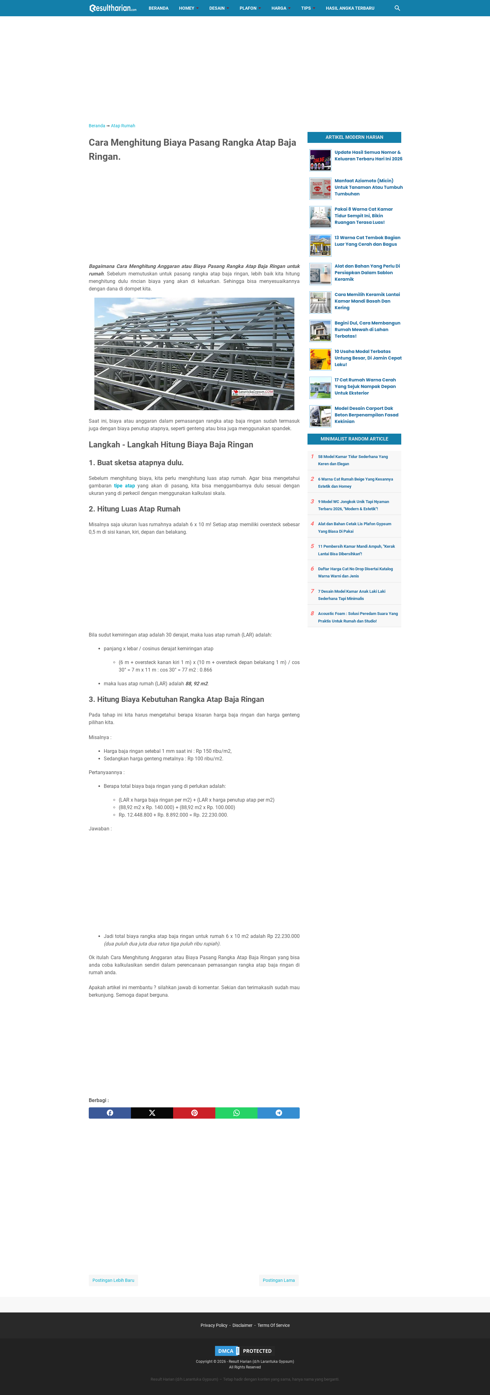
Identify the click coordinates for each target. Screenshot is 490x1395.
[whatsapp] (236, 1113)
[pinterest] (194, 1113)
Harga (279, 8)
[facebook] (110, 1113)
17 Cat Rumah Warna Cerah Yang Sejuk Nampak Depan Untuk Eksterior (365, 386)
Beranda (158, 8)
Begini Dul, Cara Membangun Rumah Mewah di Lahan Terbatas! (368, 329)
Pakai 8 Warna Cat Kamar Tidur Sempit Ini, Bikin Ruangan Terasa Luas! (364, 215)
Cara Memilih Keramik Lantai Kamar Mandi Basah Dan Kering (367, 301)
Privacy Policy (214, 1325)
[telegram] (279, 1113)
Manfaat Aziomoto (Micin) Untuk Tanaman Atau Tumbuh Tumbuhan (369, 187)
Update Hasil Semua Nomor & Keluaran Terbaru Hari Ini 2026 (368, 155)
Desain (217, 8)
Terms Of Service (274, 1325)
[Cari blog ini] (397, 8)
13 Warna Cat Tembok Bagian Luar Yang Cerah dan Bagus (368, 240)
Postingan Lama (279, 1280)
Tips (306, 8)
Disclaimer (242, 1325)
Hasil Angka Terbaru (350, 8)
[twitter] (152, 1113)
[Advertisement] (245, 69)
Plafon (248, 8)
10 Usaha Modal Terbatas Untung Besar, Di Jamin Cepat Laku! (368, 358)
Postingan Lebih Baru (113, 1280)
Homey (186, 8)
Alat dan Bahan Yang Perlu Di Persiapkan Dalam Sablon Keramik (367, 272)
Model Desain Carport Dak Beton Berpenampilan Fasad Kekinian (366, 415)
